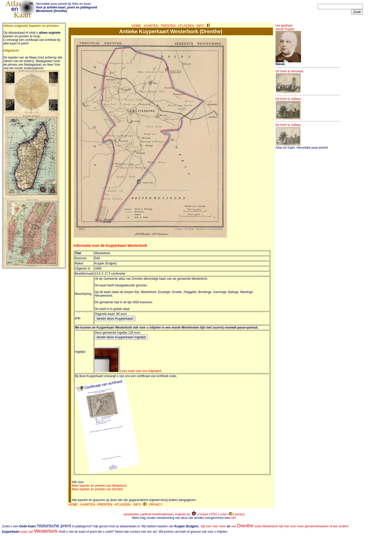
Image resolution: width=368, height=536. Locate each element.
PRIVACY (156, 504)
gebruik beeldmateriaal (157, 514)
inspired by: (185, 514)
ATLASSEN (186, 26)
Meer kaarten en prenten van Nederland (99, 485)
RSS (214, 514)
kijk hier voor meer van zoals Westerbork (239, 526)
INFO (200, 26)
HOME (136, 26)
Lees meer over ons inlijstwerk (128, 371)
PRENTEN (168, 26)
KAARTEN (151, 26)
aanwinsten (131, 514)
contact (203, 514)
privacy (240, 514)
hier (233, 518)
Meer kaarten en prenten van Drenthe (97, 489)
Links (223, 514)
